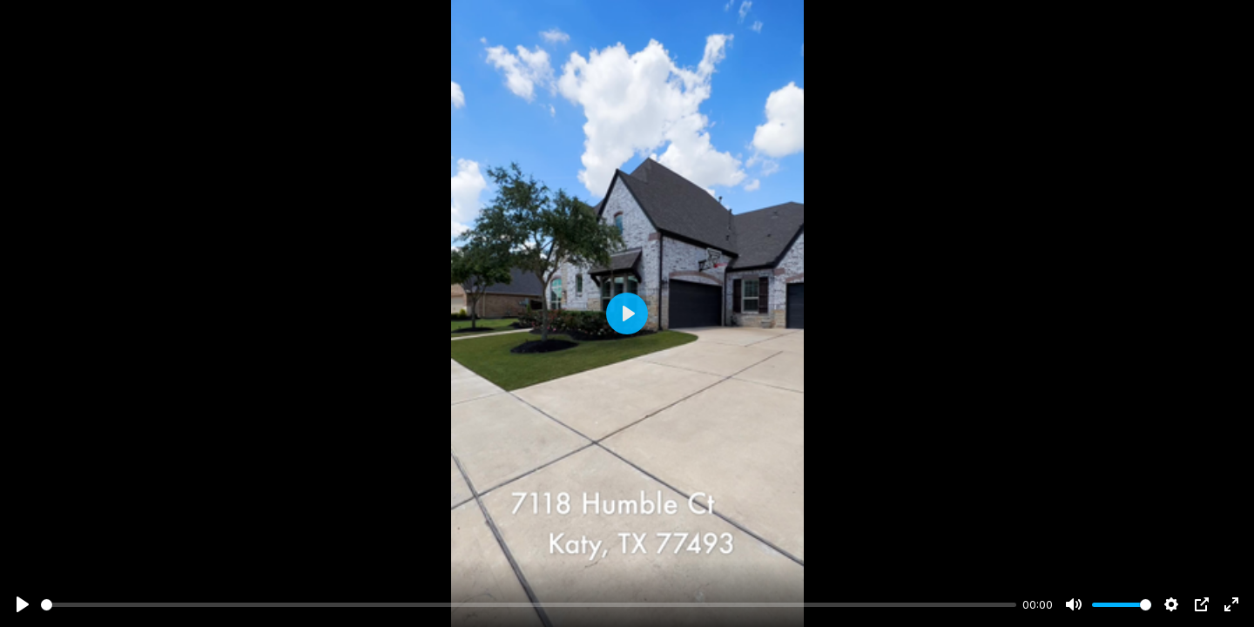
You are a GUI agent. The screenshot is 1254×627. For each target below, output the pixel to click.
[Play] (23, 604)
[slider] (528, 605)
